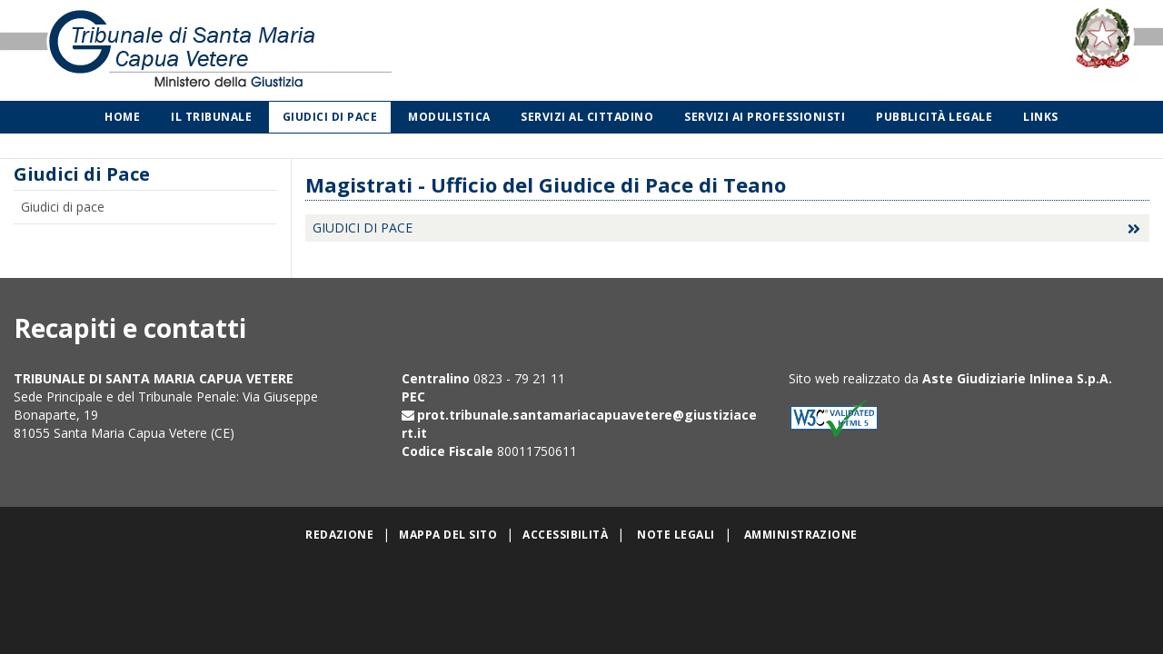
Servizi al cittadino (587, 116)
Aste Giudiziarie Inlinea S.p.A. (1017, 378)
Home (122, 116)
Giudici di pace (62, 206)
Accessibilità (565, 534)
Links (1040, 116)
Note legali (675, 534)
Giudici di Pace (330, 116)
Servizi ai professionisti (764, 116)
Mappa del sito (448, 534)
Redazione (339, 534)
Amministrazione (801, 534)
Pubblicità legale (934, 116)
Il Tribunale (211, 116)
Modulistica (449, 116)
